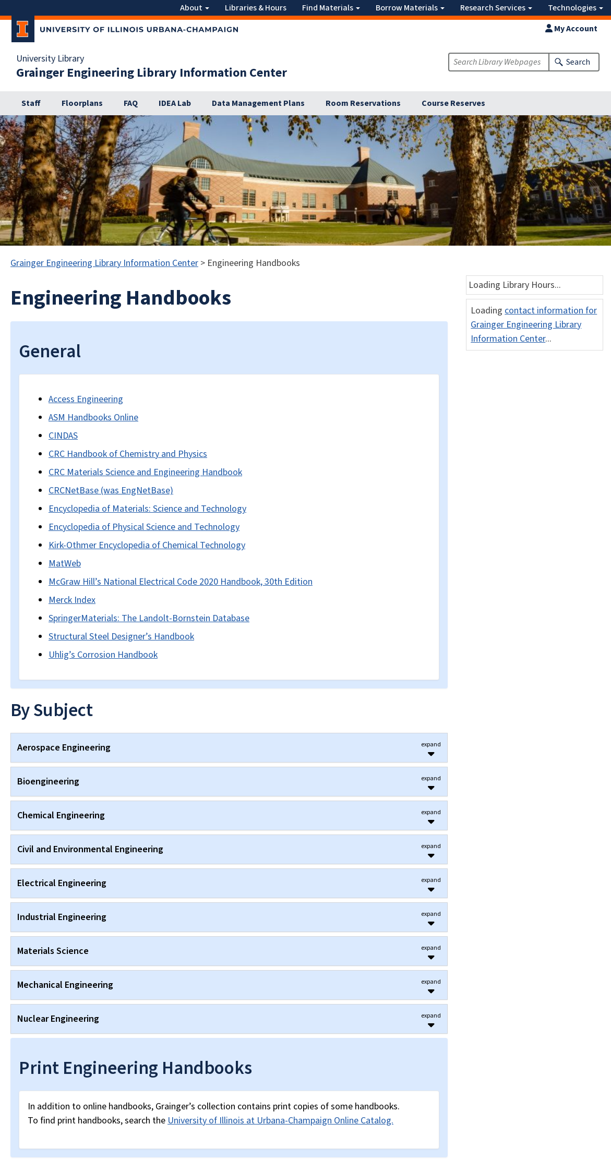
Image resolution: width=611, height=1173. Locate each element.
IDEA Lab (175, 103)
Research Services (496, 8)
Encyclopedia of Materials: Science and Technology (147, 508)
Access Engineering (86, 399)
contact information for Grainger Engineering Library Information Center (534, 324)
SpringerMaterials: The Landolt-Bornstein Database (149, 618)
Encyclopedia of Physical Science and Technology (144, 527)
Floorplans (82, 103)
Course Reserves (453, 103)
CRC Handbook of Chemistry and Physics (128, 454)
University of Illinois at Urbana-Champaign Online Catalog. (280, 1120)
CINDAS (63, 435)
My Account (571, 28)
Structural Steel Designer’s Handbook (121, 636)
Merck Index (72, 600)
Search (578, 62)
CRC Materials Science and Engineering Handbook (145, 472)
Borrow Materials (410, 8)
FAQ (131, 103)
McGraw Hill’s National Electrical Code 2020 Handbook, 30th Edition (181, 581)
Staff (31, 103)
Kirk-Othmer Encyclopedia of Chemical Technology (147, 545)
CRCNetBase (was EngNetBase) (111, 490)
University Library (50, 59)
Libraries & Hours (255, 8)
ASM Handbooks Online (93, 417)
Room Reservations (363, 103)
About (194, 8)
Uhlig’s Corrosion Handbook (103, 654)
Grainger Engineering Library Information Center (151, 73)
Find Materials (331, 8)
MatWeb (65, 563)
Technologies (575, 8)
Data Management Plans (258, 103)
